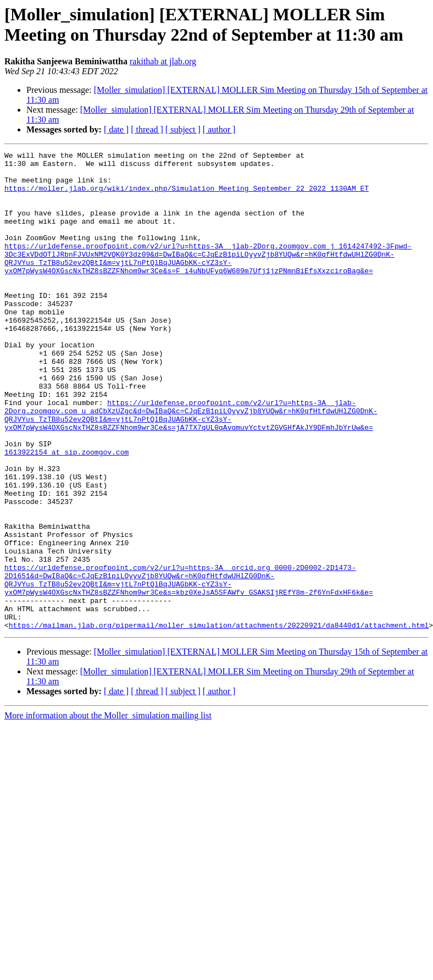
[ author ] (219, 129)
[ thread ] (147, 129)
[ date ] (116, 129)
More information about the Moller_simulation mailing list (108, 811)
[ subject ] (183, 129)
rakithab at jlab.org (163, 61)
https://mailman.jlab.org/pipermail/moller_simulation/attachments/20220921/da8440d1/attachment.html (219, 721)
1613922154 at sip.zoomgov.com (66, 513)
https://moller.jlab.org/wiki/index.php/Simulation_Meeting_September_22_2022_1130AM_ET (186, 196)
